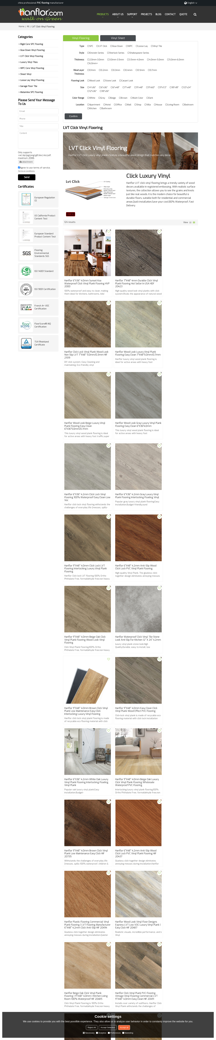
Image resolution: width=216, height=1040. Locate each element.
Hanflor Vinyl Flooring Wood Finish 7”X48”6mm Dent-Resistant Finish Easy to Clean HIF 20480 (128, 819)
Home (21, 26)
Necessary (88, 1033)
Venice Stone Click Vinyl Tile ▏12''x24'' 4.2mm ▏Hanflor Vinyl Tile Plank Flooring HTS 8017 (176, 889)
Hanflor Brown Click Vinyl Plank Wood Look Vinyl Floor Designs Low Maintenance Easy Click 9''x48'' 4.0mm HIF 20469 (84, 891)
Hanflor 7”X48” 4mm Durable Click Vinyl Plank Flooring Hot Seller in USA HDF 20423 (130, 278)
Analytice (101, 1033)
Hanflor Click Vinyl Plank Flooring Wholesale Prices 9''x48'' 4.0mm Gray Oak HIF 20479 (174, 819)
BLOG (158, 14)
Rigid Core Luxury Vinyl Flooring (157, 929)
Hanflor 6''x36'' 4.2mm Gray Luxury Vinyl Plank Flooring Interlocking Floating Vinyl (129, 411)
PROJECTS (146, 14)
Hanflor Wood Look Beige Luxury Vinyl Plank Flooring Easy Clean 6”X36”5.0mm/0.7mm (127, 344)
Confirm (73, 116)
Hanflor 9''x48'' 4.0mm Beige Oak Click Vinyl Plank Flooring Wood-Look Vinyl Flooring (130, 477)
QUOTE (183, 14)
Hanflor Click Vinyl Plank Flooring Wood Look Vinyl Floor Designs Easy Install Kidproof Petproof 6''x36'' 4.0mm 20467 (129, 891)
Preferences (114, 1033)
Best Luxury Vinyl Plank (103, 929)
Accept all (124, 1027)
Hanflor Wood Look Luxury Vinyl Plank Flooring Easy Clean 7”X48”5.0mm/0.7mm (81, 344)
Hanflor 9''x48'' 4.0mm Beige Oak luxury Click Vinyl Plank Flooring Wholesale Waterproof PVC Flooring (84, 613)
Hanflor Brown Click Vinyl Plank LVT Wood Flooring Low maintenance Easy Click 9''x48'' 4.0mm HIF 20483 (129, 750)
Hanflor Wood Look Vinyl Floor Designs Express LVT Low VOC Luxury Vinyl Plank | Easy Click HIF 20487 (128, 682)
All (28, 26)
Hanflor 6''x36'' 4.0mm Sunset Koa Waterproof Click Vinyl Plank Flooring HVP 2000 (84, 278)
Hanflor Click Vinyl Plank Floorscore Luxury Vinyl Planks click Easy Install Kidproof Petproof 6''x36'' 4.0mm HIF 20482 (176, 752)
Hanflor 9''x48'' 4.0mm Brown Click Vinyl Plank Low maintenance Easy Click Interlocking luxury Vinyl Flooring (83, 546)
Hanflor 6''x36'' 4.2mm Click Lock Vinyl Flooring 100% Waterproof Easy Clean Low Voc (82, 411)
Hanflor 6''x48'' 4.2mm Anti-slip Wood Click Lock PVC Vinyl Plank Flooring (82, 477)
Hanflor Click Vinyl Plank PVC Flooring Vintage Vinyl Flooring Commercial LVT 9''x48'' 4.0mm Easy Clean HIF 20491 (84, 752)
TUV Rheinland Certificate (41, 343)
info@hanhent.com (117, 985)
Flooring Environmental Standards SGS (41, 252)
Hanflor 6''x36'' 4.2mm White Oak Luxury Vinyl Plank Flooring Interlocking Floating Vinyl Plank (174, 544)
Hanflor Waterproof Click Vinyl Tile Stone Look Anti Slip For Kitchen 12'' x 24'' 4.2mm (176, 477)
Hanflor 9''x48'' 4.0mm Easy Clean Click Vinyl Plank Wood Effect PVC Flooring (128, 544)
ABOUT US (117, 14)
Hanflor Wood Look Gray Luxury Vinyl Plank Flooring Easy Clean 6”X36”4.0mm (176, 344)
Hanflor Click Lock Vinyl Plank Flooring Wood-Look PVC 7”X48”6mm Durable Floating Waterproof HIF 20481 (84, 821)
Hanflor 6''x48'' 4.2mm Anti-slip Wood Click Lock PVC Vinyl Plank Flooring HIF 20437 (173, 613)
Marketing (127, 1033)
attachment (26, 161)
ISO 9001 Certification (45, 289)
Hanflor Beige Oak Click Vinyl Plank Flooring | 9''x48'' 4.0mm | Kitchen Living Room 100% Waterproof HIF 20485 (174, 682)
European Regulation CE (44, 199)
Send (26, 177)
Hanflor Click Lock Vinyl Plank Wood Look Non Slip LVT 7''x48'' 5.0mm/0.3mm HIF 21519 (175, 278)
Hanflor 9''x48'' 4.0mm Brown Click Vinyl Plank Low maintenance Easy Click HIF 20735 (129, 613)
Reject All (92, 1027)
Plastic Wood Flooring (129, 929)
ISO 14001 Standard (43, 270)
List (190, 222)
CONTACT (170, 14)
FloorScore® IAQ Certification (42, 325)
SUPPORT (132, 14)
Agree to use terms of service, (34, 169)
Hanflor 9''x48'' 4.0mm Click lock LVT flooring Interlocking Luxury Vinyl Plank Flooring (174, 411)
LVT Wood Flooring (107, 933)
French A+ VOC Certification (41, 307)
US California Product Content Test (44, 217)
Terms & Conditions (26, 171)
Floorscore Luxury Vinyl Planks (79, 933)
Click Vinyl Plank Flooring (76, 929)
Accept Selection (107, 1027)
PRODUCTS (103, 14)
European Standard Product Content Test (45, 235)
